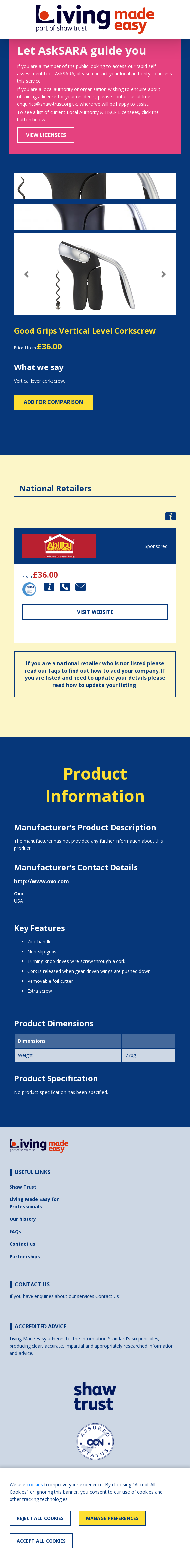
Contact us (22, 1244)
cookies (35, 1484)
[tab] (55, 483)
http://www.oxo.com (41, 881)
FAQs (15, 1231)
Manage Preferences (112, 1518)
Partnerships (25, 1256)
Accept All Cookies (41, 1541)
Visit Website (95, 612)
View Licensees (46, 135)
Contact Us (107, 1296)
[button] (26, 274)
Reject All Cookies (40, 1518)
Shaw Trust (23, 1187)
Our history (23, 1219)
